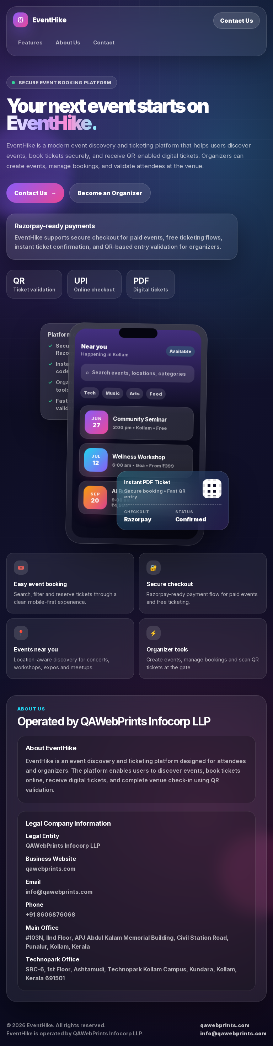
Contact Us (236, 20)
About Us (67, 42)
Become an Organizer (110, 193)
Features (30, 42)
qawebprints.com (50, 868)
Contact (103, 42)
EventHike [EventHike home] (39, 19)
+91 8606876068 (50, 914)
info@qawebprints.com (59, 891)
